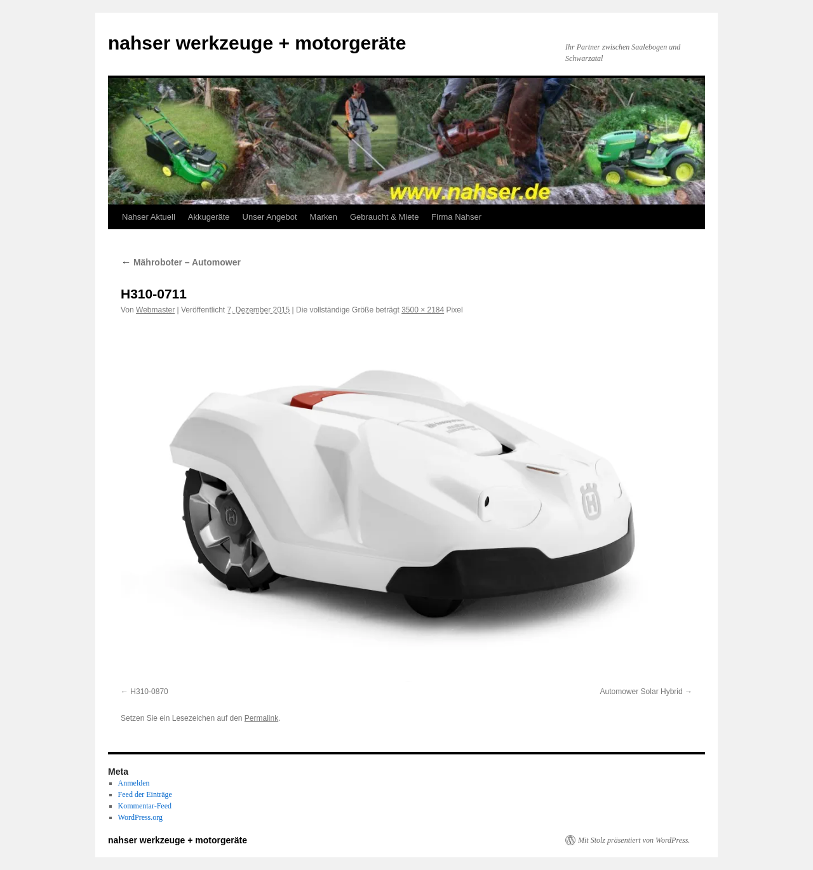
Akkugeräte (209, 217)
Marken (323, 217)
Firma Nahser (456, 217)
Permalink (261, 718)
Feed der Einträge (145, 794)
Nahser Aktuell (148, 217)
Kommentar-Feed (144, 805)
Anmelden (134, 783)
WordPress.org (140, 817)
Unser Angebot (270, 217)
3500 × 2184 (422, 309)
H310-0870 (149, 691)
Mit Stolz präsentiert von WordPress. (634, 840)
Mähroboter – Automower (181, 262)
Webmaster (155, 309)
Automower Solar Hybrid (641, 691)
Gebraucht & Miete (384, 217)
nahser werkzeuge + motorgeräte (257, 42)
